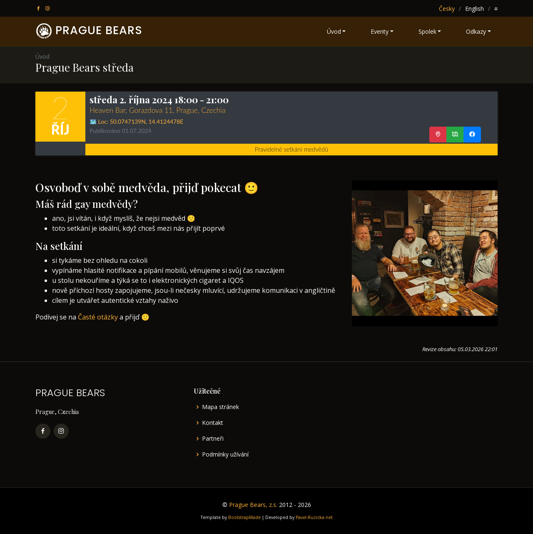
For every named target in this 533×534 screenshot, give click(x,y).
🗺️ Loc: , (136, 121)
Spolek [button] (427, 31)
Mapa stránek (220, 407)
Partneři (213, 439)
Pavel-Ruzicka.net (314, 517)
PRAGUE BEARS (98, 30)
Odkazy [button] (476, 31)
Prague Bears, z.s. (253, 505)
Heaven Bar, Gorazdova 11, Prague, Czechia (158, 110)
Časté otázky (98, 317)
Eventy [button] (380, 31)
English (474, 8)
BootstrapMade (244, 517)
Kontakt (212, 423)
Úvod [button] (334, 31)
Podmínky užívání (225, 454)
